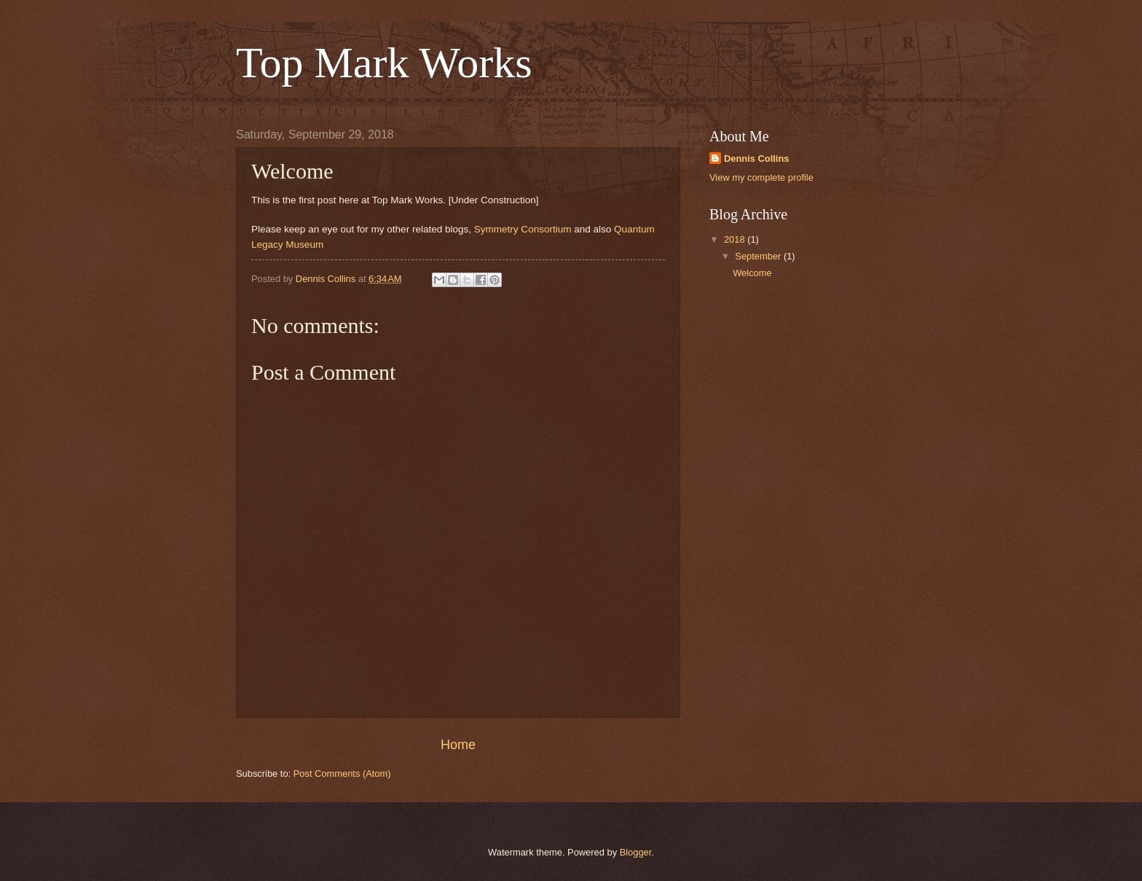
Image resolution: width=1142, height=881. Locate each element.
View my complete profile (761, 177)
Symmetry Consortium (523, 229)
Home (458, 744)
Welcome (752, 272)
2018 (735, 239)
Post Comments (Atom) (342, 773)
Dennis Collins (756, 158)
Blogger (636, 852)
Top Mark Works (384, 63)
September (759, 256)
